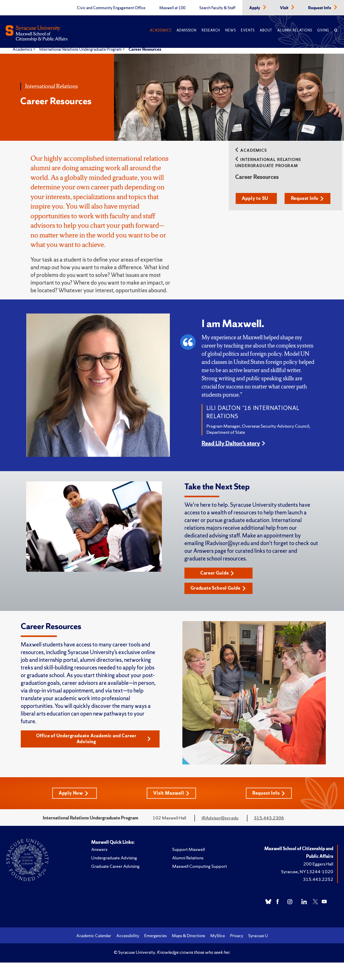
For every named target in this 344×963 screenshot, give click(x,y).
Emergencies (155, 936)
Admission (186, 30)
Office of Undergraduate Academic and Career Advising (93, 739)
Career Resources (145, 49)
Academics (160, 30)
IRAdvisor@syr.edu (220, 818)
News (230, 30)
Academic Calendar (93, 936)
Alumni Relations (294, 30)
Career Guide (217, 573)
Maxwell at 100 (172, 7)
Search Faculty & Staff (217, 7)
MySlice (217, 936)
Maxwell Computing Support (199, 867)
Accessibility (127, 936)
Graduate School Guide (218, 588)
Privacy (236, 936)
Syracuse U (258, 936)
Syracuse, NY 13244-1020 (307, 872)
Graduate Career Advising (115, 867)
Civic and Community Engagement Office (111, 7)
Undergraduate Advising (114, 858)
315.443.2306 (269, 818)
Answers (99, 850)
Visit (284, 7)
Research (211, 30)
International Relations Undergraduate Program (80, 49)
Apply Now (73, 793)
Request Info (320, 7)
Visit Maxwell (171, 793)
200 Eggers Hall (318, 864)
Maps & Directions (188, 936)
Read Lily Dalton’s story (231, 443)
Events (248, 30)
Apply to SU (255, 198)
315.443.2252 (318, 880)
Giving (323, 30)
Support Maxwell (188, 850)
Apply (255, 7)
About (266, 30)
